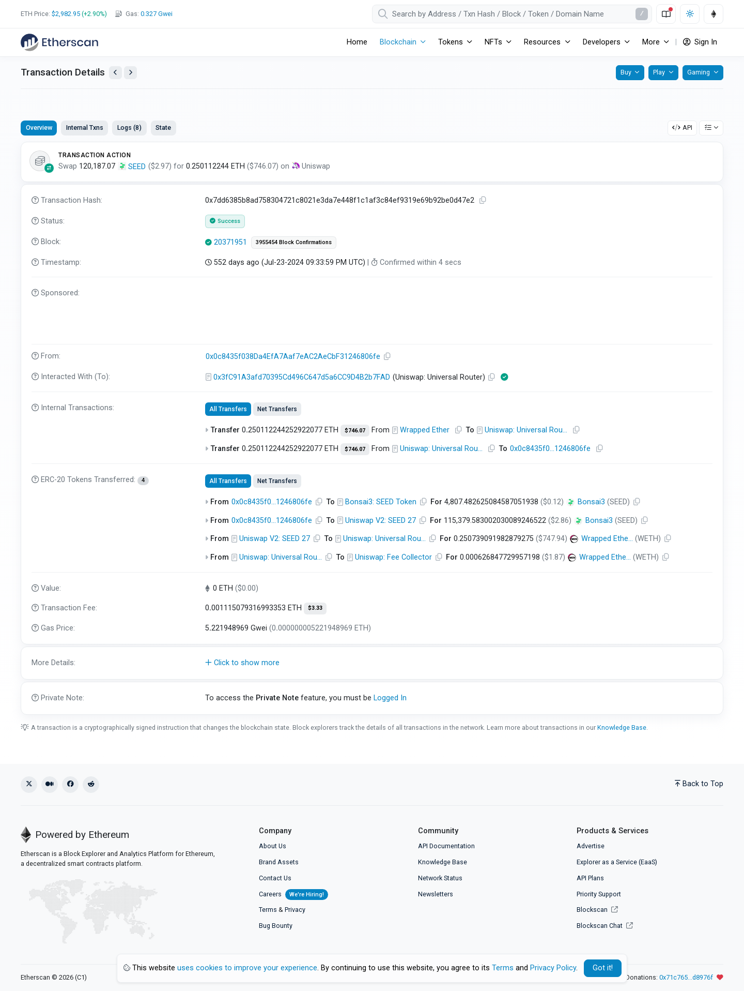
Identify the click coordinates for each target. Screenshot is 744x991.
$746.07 (355, 430)
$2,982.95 (66, 14)
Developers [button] (602, 42)
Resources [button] (542, 42)
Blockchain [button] (398, 42)
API (682, 127)
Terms (268, 909)
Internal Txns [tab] (84, 127)
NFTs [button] (493, 42)
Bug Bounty (275, 925)
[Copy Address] (387, 356)
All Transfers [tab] (228, 409)
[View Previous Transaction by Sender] (115, 72)
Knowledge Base (621, 727)
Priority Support (599, 894)
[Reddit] (91, 784)
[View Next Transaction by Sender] (130, 72)
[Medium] (49, 784)
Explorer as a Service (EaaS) (617, 862)
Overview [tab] (39, 127)
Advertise (591, 846)
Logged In (390, 698)
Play (659, 72)
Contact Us (275, 878)
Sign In (700, 42)
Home (357, 42)
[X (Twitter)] (29, 784)
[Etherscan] (59, 42)
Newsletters (435, 894)
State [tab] (163, 127)
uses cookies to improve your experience (247, 968)
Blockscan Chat (605, 925)
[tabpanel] (372, 428)
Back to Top (699, 783)
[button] (372, 663)
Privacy (295, 909)
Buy (626, 72)
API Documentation (446, 846)
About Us (272, 846)
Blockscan (597, 909)
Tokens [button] (450, 42)
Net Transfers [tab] (277, 409)
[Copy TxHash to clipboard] (483, 200)
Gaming (698, 72)
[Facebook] (70, 784)
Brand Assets (279, 862)
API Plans (590, 878)
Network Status (440, 878)
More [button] (651, 42)
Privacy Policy (553, 968)
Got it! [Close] (603, 968)
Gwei (157, 14)
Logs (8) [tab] (129, 127)
